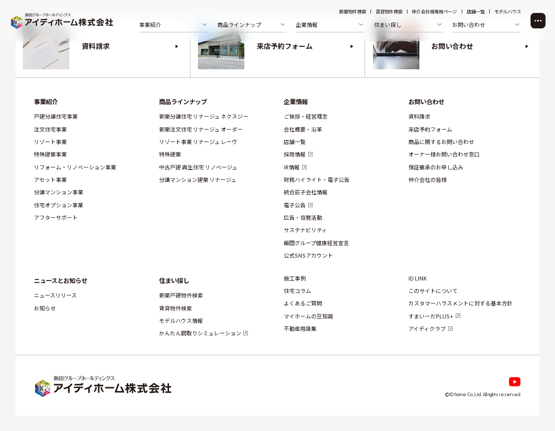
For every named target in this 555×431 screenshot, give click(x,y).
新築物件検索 (352, 11)
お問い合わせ (426, 101)
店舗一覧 (476, 11)
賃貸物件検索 (388, 11)
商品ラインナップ (182, 101)
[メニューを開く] (538, 20)
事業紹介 (46, 101)
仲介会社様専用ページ (434, 11)
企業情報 (296, 101)
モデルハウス (507, 11)
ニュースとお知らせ (60, 280)
